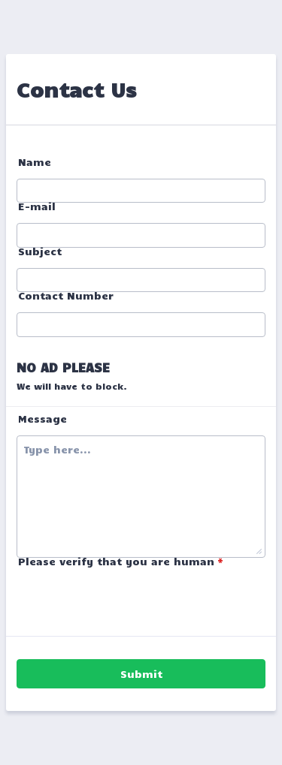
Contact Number (66, 295)
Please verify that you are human (120, 561)
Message (42, 418)
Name (34, 161)
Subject (40, 251)
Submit (141, 673)
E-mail (37, 206)
